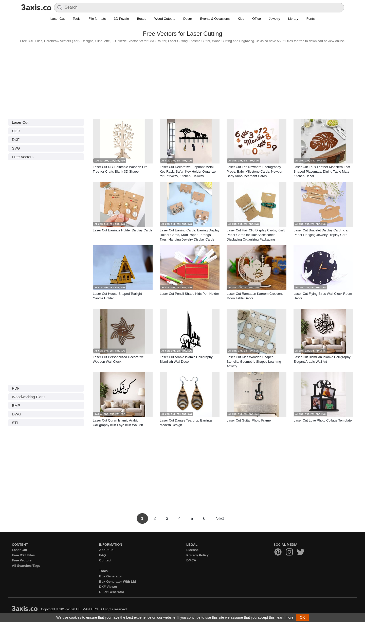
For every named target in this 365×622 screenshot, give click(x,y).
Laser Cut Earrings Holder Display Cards (122, 230)
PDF (16, 388)
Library (293, 19)
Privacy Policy (197, 555)
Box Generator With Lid (117, 581)
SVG (16, 148)
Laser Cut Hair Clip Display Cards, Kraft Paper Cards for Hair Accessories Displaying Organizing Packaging (256, 234)
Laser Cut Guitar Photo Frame (249, 420)
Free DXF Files (23, 555)
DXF (16, 139)
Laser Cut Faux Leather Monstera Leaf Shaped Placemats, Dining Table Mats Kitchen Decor (322, 171)
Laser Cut (57, 19)
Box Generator (110, 576)
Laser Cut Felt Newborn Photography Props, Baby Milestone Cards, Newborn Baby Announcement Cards (255, 171)
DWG (16, 414)
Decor (187, 19)
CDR (16, 131)
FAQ (102, 555)
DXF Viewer (108, 587)
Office (256, 19)
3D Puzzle (121, 19)
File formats (97, 19)
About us (106, 550)
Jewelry (274, 19)
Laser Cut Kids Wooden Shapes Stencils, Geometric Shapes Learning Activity (254, 361)
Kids (241, 19)
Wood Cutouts (164, 19)
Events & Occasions (215, 19)
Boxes (141, 19)
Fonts (310, 19)
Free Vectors (22, 157)
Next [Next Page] (219, 518)
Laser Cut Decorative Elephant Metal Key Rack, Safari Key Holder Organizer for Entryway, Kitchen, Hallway (188, 171)
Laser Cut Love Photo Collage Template (323, 420)
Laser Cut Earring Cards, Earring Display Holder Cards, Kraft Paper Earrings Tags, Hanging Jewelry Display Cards (190, 234)
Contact (105, 560)
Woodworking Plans (28, 397)
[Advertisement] (182, 79)
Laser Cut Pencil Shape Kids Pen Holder (189, 294)
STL (15, 422)
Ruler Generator (111, 592)
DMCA (191, 560)
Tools (76, 19)
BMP (16, 405)
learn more (285, 617)
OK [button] (302, 617)
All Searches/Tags (26, 566)
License (192, 550)
